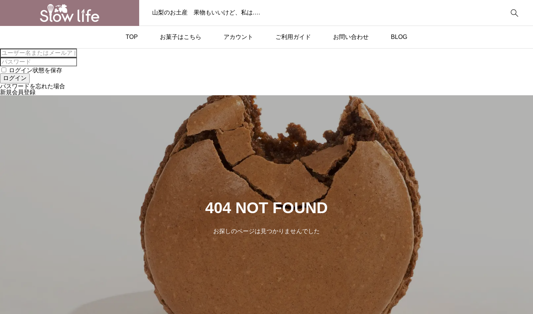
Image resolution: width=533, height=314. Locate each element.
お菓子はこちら (180, 37)
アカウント (238, 37)
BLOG (399, 37)
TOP (131, 37)
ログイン (15, 78)
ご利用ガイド (293, 37)
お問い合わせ (351, 37)
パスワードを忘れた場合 (32, 86)
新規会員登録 (18, 92)
